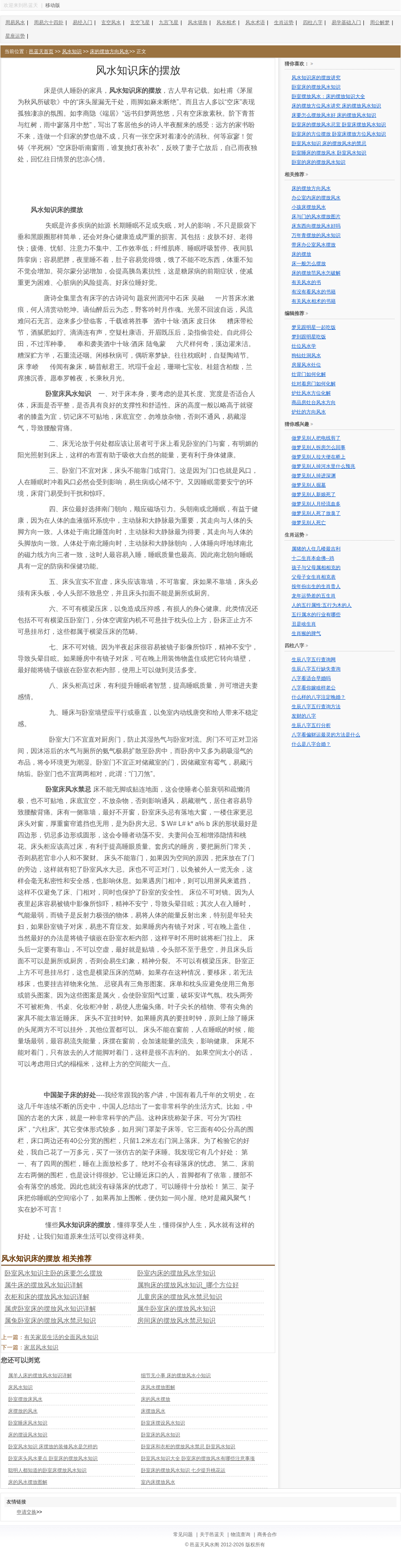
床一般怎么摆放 (309, 263)
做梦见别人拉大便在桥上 (318, 457)
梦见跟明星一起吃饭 (314, 327)
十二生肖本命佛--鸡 (313, 558)
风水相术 (226, 22)
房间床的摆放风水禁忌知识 (176, 1320)
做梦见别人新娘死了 (314, 494)
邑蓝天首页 (41, 51)
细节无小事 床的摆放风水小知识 (176, 1375)
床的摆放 (301, 254)
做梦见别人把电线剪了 (316, 438)
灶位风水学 (304, 346)
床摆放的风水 (23, 1411)
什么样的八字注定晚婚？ (318, 697)
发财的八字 (304, 716)
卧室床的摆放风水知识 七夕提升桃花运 (183, 1470)
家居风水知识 (41, 1347)
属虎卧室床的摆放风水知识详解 (50, 1308)
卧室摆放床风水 (25, 1399)
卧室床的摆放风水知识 (316, 87)
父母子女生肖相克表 (314, 577)
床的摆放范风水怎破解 (316, 273)
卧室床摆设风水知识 (163, 1423)
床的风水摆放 (155, 1399)
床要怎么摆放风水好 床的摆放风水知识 (334, 115)
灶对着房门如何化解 (314, 384)
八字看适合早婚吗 (311, 678)
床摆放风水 (153, 1411)
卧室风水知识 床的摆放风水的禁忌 (329, 143)
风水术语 (255, 22)
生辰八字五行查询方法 (316, 706)
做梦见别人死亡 (309, 523)
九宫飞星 (168, 22)
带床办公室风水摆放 (314, 245)
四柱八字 (313, 22)
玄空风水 (111, 22)
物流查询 (240, 1534)
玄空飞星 (140, 22)
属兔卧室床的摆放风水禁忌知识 (50, 1320)
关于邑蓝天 (212, 1534)
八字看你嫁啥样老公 (314, 688)
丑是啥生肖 (304, 624)
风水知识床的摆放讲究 (316, 78)
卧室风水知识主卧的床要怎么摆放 (53, 1273)
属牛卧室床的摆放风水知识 (176, 1308)
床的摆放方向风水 (109, 51)
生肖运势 (284, 22)
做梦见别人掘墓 (309, 485)
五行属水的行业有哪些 (316, 614)
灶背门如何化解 (309, 374)
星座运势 (15, 36)
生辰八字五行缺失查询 (316, 669)
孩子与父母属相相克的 (316, 567)
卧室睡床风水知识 (27, 1423)
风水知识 (72, 51)
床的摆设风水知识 (27, 1435)
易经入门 (82, 22)
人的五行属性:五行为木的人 (322, 605)
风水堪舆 (197, 22)
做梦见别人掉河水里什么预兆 (323, 466)
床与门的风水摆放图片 (316, 216)
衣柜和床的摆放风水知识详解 (46, 1296)
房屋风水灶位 (306, 365)
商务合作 (267, 1534)
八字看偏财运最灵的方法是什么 (326, 735)
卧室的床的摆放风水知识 (318, 162)
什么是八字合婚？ (311, 744)
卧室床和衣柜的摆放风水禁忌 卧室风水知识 (188, 1446)
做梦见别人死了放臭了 (316, 513)
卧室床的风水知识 (160, 1435)
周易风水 (15, 22)
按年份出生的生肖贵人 (316, 586)
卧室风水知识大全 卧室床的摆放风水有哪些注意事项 (198, 1458)
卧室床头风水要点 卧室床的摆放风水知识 (53, 1458)
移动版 (52, 5)
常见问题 (183, 1534)
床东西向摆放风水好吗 (316, 226)
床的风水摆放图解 (27, 1482)
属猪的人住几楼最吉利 (316, 549)
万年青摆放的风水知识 (316, 235)
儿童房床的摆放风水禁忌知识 (179, 1296)
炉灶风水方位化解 (311, 393)
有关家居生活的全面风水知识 (61, 1337)
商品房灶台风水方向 (314, 402)
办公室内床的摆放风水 (316, 198)
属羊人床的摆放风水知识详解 (40, 1375)
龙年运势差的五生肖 (314, 596)
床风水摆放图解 (158, 1387)
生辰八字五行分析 (311, 725)
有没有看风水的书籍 (314, 292)
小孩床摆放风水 (309, 207)
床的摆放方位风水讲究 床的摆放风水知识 (336, 106)
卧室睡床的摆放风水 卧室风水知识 (329, 153)
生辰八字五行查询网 (314, 659)
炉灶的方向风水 (309, 412)
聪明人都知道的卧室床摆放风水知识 (47, 1470)
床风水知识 (20, 1387)
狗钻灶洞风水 (306, 355)
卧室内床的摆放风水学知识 (176, 1273)
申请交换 (26, 1512)
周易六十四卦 (48, 22)
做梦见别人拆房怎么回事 (318, 447)
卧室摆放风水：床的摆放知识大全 (328, 96)
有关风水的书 (306, 282)
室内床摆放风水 (158, 1482)
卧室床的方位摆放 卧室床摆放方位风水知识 (339, 134)
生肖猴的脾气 (306, 633)
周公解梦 (380, 22)
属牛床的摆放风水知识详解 (43, 1285)
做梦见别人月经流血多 (316, 504)
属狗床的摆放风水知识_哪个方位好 (188, 1285)
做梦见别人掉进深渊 (314, 476)
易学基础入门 (346, 22)
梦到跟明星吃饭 (309, 337)
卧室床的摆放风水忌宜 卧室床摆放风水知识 (339, 124)
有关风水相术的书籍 (314, 301)
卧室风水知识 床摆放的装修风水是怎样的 (53, 1446)
